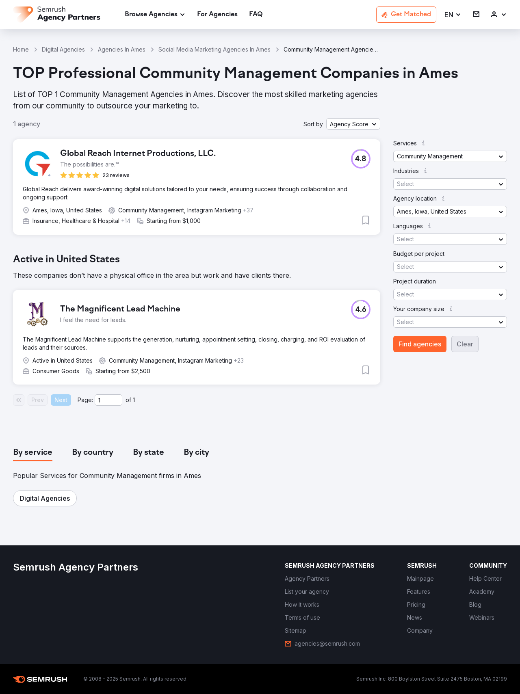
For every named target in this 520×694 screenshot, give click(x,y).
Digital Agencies (63, 49)
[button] (453, 15)
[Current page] (108, 400)
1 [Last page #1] (134, 399)
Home (21, 49)
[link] (217, 15)
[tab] (32, 453)
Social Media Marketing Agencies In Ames (214, 49)
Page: (85, 399)
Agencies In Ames (121, 49)
